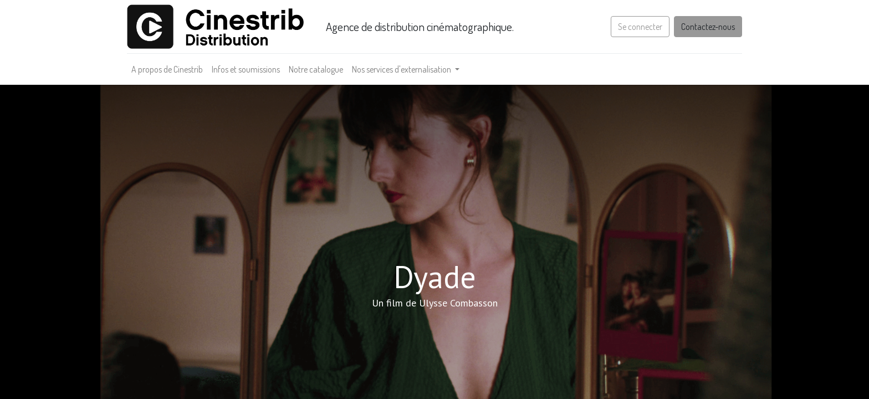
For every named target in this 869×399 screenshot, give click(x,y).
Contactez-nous (708, 26)
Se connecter (640, 26)
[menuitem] (167, 69)
